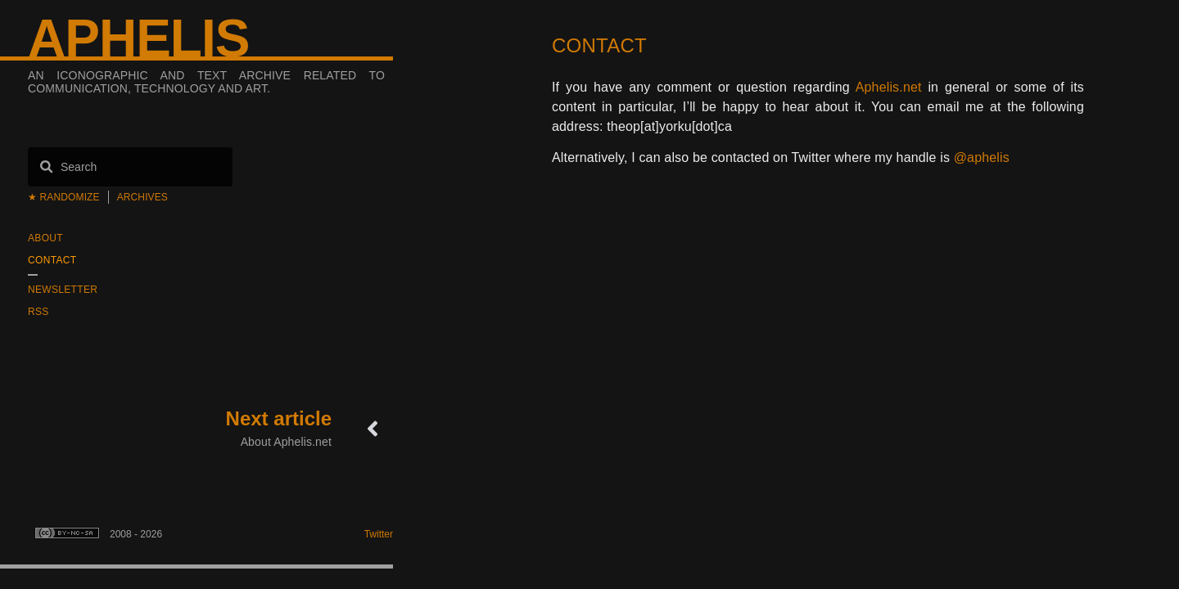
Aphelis (138, 38)
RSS (38, 311)
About (45, 238)
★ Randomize (64, 197)
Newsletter (62, 289)
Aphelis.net (889, 87)
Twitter (378, 534)
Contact (52, 260)
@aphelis (982, 157)
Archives (142, 197)
